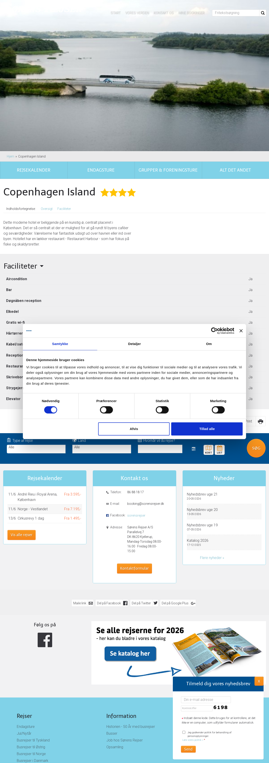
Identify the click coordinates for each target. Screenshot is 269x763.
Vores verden (137, 13)
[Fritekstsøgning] (235, 13)
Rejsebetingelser (209, 646)
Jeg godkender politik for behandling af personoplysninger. (207, 736)
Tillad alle (200, 429)
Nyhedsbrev (205, 659)
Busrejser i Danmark (32, 673)
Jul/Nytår (24, 646)
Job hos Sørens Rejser (124, 652)
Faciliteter (64, 121)
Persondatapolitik (210, 652)
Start (115, 13)
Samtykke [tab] (67, 344)
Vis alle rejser (21, 447)
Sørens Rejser (212, 628)
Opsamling (114, 659)
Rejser (24, 628)
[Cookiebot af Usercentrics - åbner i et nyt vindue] (205, 330)
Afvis (134, 429)
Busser (111, 646)
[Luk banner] (231, 330)
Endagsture (26, 639)
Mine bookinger (191, 13)
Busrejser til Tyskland (33, 652)
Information (121, 628)
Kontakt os (164, 13)
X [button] (259, 680)
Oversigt (47, 121)
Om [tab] (202, 344)
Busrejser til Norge (31, 666)
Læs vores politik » (192, 740)
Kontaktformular (134, 481)
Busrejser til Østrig (31, 659)
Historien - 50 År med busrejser (130, 639)
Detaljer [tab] (134, 344)
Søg (256, 360)
